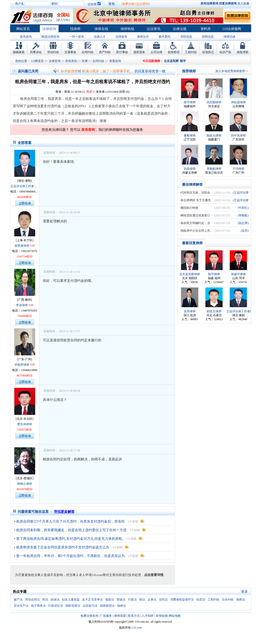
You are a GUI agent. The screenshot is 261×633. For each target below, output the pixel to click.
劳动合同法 (32, 599)
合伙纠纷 (228, 599)
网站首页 (23, 29)
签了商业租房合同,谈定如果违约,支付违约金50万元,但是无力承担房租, (69, 539)
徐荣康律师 (22, 245)
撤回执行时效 (189, 208)
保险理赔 (242, 52)
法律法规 (179, 29)
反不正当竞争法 (92, 599)
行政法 (132, 599)
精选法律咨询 (50, 36)
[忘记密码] (143, 4)
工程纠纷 (191, 52)
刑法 (45, 599)
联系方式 (134, 616)
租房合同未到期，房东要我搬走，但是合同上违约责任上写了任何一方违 (71, 530)
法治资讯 (153, 29)
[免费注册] (128, 4)
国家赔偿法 (107, 605)
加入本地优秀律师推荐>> (231, 71)
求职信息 (186, 36)
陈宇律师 (190, 102)
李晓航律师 (214, 168)
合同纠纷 (87, 52)
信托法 (163, 599)
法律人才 (100, 36)
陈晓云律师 (24, 483)
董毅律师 (190, 135)
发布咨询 (26, 36)
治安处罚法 (90, 605)
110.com (137, 627)
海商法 (240, 599)
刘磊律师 (190, 168)
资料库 (205, 29)
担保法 (55, 599)
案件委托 (164, 36)
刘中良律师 (238, 135)
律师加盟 (120, 616)
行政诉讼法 (55, 605)
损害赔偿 (174, 52)
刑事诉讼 (36, 52)
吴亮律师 (190, 311)
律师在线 (101, 29)
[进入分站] (63, 20)
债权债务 (139, 52)
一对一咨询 (76, 36)
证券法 (152, 599)
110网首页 (37, 61)
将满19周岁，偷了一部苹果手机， (108, 71)
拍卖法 (200, 599)
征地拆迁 (208, 52)
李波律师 (22, 305)
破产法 (18, 599)
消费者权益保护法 (182, 599)
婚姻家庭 (19, 52)
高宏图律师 (214, 102)
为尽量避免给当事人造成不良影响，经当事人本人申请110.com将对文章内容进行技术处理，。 (91, 575)
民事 (85, 61)
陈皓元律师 (214, 135)
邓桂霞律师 (238, 102)
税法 (142, 599)
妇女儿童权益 (71, 599)
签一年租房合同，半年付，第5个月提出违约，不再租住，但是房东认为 (70, 556)
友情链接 (162, 616)
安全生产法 (21, 605)
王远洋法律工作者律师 (25, 186)
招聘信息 (208, 36)
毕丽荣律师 (22, 364)
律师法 (121, 605)
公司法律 (156, 52)
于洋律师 (238, 168)
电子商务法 (38, 605)
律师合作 (143, 36)
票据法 (121, 599)
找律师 (75, 29)
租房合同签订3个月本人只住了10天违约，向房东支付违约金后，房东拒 (70, 521)
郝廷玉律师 (214, 311)
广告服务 (106, 616)
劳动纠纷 (53, 52)
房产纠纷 (105, 52)
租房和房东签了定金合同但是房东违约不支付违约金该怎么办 (62, 547)
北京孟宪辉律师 (189, 274)
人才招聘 (148, 616)
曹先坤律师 (24, 424)
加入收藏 (243, 3)
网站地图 (175, 616)
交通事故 (70, 52)
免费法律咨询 (89, 616)
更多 (244, 591)
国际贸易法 (72, 605)
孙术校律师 (69, 71)
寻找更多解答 (64, 511)
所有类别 (71, 61)
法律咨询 (49, 29)
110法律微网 (231, 29)
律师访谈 (229, 36)
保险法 (109, 599)
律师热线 (127, 29)
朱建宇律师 (238, 274)
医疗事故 (122, 52)
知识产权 (225, 52)
